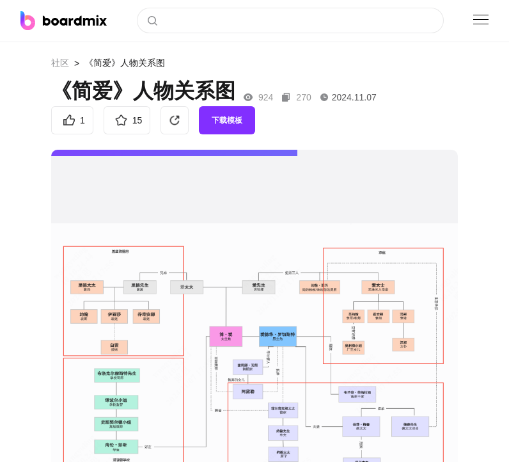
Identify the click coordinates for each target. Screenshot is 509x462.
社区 (60, 63)
